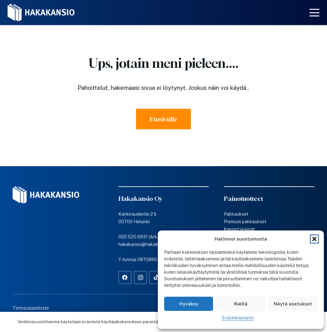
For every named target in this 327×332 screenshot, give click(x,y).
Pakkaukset (236, 214)
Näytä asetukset (293, 303)
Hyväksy (188, 303)
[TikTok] (156, 277)
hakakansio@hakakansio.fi (145, 244)
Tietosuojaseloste (31, 308)
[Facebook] (125, 277)
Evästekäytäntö (238, 317)
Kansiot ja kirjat (239, 229)
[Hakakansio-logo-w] (41, 12)
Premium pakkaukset (245, 221)
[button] (314, 239)
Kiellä (240, 303)
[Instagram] (140, 277)
